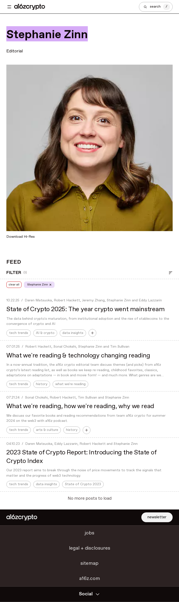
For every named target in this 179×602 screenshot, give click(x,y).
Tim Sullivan (119, 346)
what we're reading (70, 384)
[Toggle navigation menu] (9, 7)
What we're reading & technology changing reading (78, 355)
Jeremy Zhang (93, 300)
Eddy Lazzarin (150, 300)
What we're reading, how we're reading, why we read (80, 406)
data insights (72, 333)
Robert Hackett (67, 300)
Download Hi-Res (20, 236)
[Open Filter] (170, 273)
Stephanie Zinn (119, 300)
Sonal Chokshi (64, 346)
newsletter (157, 517)
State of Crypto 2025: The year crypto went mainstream (85, 309)
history (41, 384)
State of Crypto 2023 (83, 484)
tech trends (18, 333)
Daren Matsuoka (38, 300)
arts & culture (47, 429)
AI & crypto (45, 333)
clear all (14, 285)
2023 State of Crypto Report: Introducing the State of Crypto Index (81, 456)
